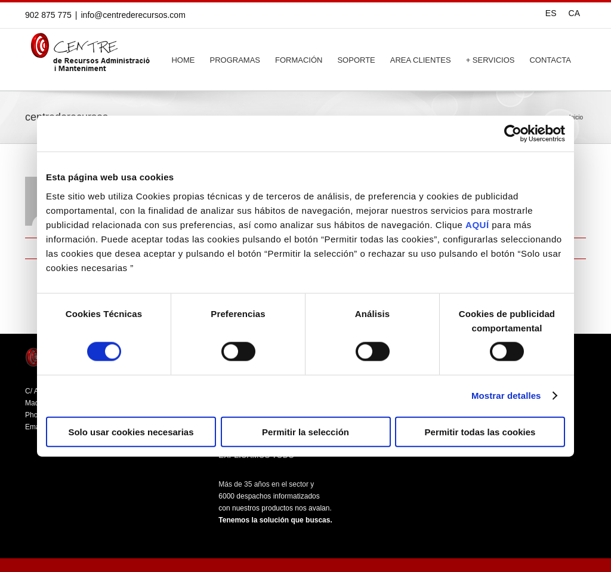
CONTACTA (550, 60)
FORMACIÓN (298, 60)
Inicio (576, 117)
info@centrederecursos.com (133, 15)
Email (580, 248)
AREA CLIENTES (420, 60)
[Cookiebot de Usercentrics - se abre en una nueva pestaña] (513, 134)
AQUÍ (477, 224)
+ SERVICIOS (490, 60)
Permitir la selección (305, 431)
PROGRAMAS (234, 60)
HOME (183, 60)
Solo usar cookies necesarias (130, 431)
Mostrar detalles (506, 395)
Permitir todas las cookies (480, 431)
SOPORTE (356, 60)
